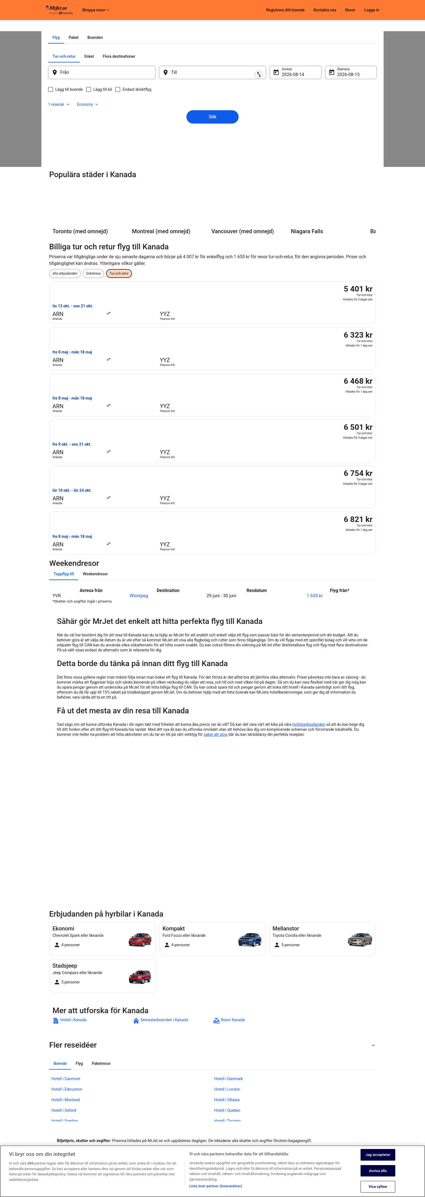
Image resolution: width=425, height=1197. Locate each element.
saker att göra (216, 598)
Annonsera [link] (54, 1140)
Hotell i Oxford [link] (63, 974)
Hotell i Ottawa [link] (227, 964)
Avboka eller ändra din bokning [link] (298, 1104)
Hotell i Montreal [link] (65, 964)
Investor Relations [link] (59, 1131)
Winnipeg (139, 460)
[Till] (212, 135)
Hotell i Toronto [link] (227, 985)
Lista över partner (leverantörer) (215, 1187)
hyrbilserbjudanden (308, 588)
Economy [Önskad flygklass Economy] (348, 119)
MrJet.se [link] (52, 27)
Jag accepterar (378, 1155)
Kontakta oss (325, 10)
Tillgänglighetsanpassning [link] (180, 1140)
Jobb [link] (49, 1096)
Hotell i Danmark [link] (228, 943)
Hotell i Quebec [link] (227, 974)
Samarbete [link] (54, 1113)
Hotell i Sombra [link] (64, 985)
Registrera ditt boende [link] (62, 1104)
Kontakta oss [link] (285, 1096)
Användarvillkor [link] (172, 1113)
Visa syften (378, 1187)
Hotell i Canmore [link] (65, 943)
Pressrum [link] (53, 1122)
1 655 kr (314, 460)
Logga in (371, 10)
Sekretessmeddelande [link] (177, 1096)
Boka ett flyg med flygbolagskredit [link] (301, 1113)
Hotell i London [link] (227, 953)
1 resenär (319, 119)
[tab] (191, 100)
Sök (212, 170)
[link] (92, 885)
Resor (350, 10)
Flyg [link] (67, 27)
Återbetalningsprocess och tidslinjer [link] (302, 1122)
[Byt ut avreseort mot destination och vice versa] (162, 135)
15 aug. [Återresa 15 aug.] (337, 137)
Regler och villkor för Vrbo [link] (180, 1131)
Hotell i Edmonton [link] (66, 953)
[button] (212, 909)
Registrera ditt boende (285, 10)
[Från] (109, 135)
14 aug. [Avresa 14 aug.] (285, 137)
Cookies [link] (166, 1104)
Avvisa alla (378, 1172)
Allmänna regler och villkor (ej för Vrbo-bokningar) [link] (197, 1122)
